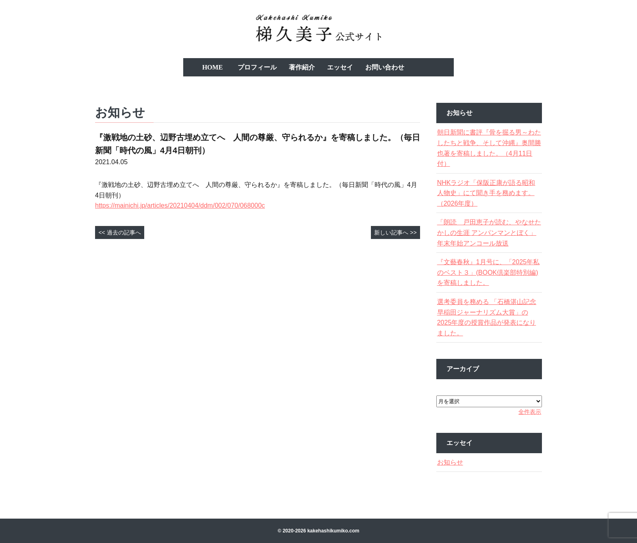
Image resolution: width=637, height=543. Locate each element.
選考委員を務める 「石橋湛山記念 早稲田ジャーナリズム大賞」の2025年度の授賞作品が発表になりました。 (488, 317)
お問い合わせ (384, 67)
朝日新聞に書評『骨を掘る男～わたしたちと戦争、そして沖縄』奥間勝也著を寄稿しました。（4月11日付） (487, 148)
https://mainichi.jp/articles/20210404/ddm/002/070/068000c (180, 205)
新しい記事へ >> (395, 232)
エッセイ (340, 67)
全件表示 (524, 411)
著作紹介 (302, 67)
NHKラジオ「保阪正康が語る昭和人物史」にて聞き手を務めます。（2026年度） (488, 193)
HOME (212, 67)
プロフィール (257, 67)
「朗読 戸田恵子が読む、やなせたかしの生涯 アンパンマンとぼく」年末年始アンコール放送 (488, 232)
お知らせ (455, 462)
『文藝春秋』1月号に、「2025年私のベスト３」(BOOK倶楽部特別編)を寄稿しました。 (488, 272)
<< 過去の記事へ (119, 232)
